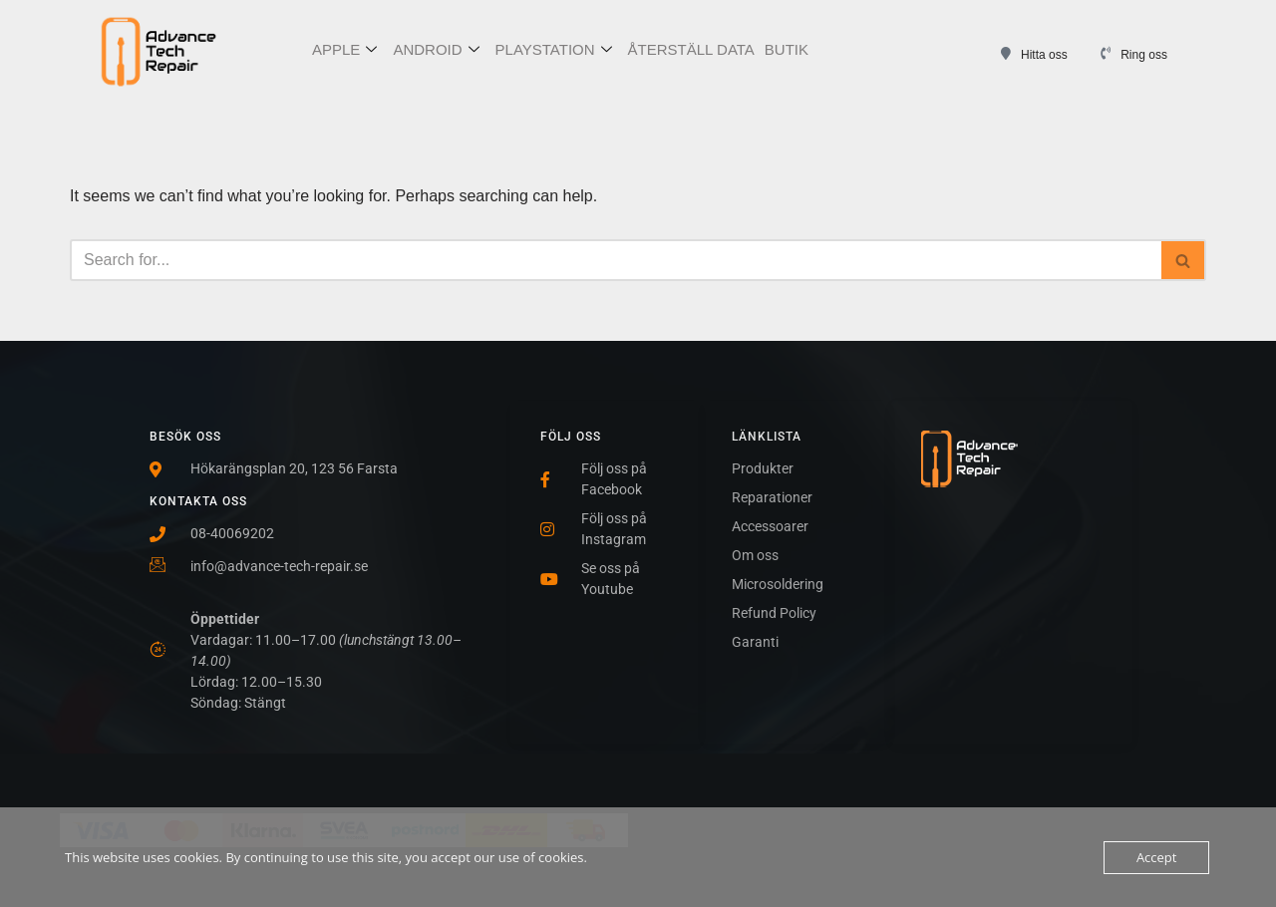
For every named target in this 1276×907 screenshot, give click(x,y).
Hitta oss (1044, 55)
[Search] (615, 260)
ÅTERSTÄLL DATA (691, 49)
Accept (1156, 857)
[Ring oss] (1105, 53)
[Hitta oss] (1005, 53)
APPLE (344, 50)
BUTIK (786, 49)
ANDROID (435, 50)
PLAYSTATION (553, 50)
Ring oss (1143, 55)
